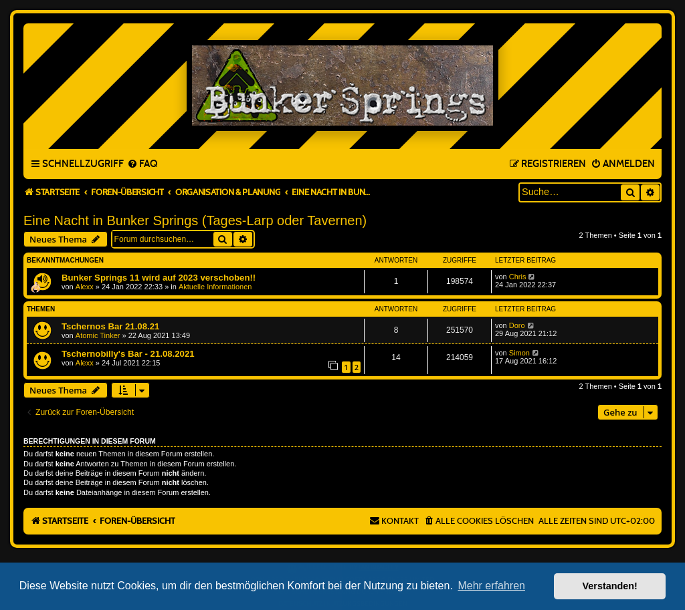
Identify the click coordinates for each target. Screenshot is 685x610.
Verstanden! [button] (610, 586)
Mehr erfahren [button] (491, 585)
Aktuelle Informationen (215, 287)
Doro (517, 325)
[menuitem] (142, 164)
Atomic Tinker (98, 335)
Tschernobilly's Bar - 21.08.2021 (128, 354)
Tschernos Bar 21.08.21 (110, 326)
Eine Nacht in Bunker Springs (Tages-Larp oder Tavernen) (195, 220)
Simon (519, 353)
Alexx (85, 287)
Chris (517, 277)
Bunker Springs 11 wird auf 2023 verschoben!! (159, 278)
